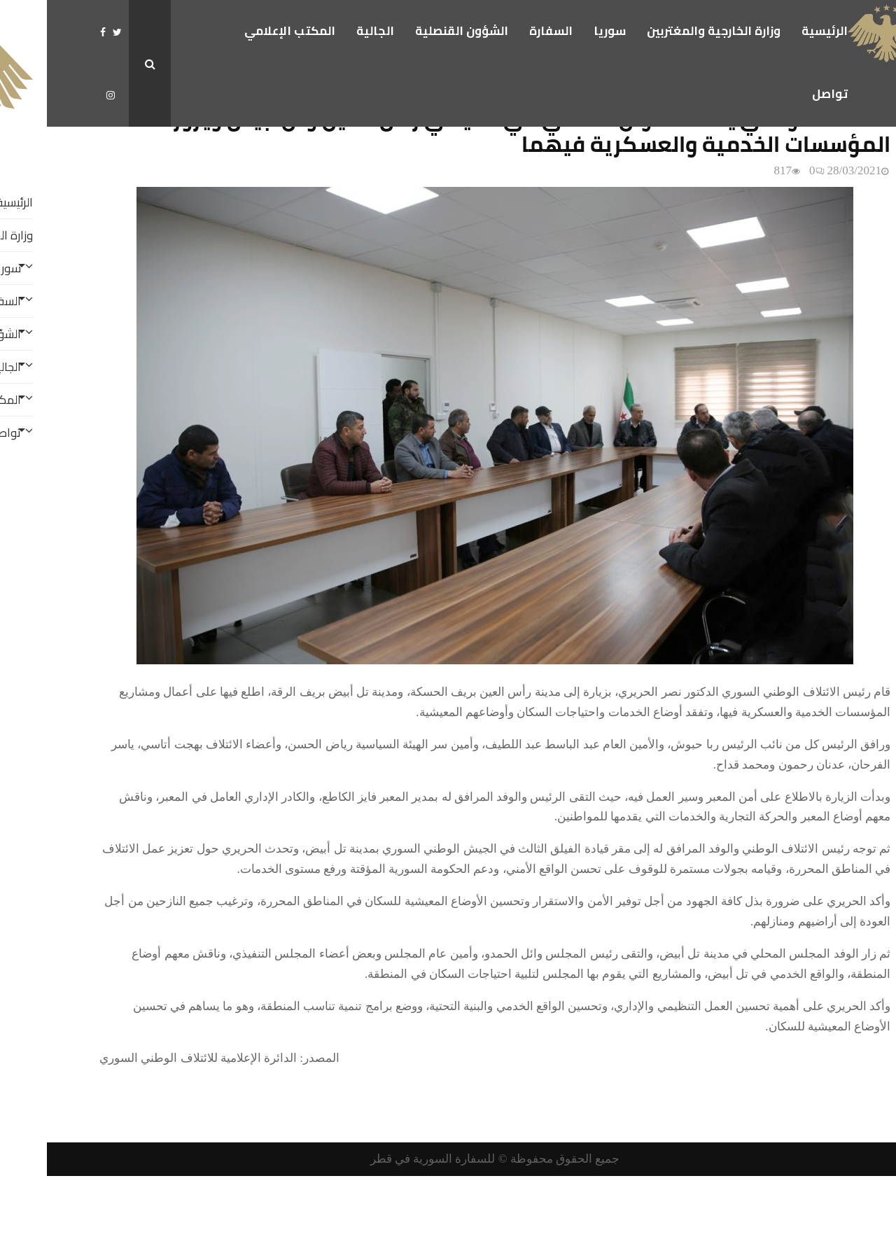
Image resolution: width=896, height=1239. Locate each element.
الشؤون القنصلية (414, 31)
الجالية (328, 31)
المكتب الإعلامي (242, 31)
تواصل (783, 94)
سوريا (563, 31)
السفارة (504, 31)
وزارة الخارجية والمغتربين (667, 31)
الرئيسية (778, 31)
